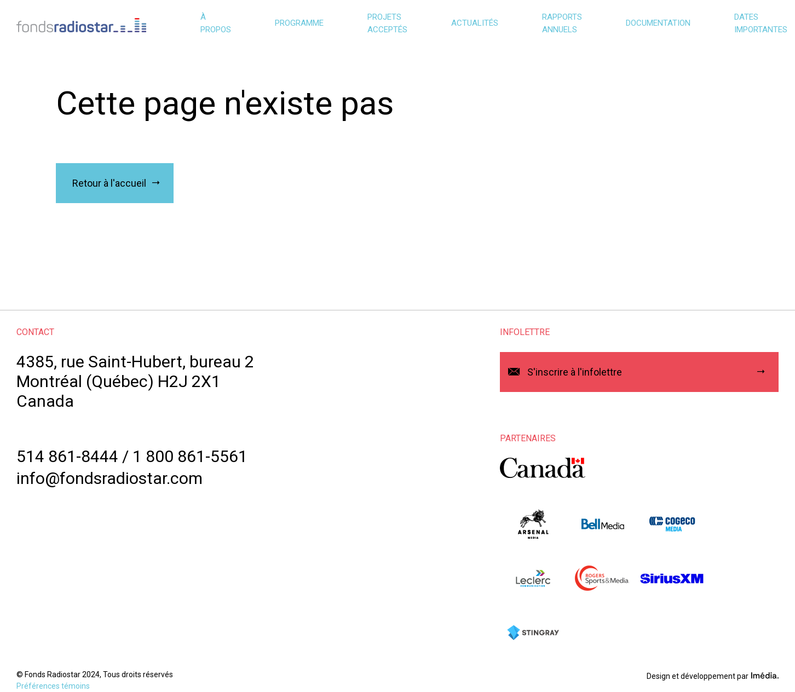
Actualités (474, 23)
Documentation (658, 23)
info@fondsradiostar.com (109, 478)
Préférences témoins (53, 686)
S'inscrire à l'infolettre (574, 372)
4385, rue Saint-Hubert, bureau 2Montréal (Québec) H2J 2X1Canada (135, 381)
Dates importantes (760, 23)
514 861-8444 (67, 456)
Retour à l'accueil (109, 183)
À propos (215, 23)
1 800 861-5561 (189, 456)
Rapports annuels (562, 23)
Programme (299, 23)
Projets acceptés (387, 23)
